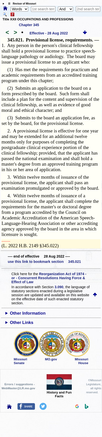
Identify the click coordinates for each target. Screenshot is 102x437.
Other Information (28, 313)
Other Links (21, 322)
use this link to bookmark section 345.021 (44, 262)
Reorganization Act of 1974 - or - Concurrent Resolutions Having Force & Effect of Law (48, 278)
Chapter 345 (29, 25)
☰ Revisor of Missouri (21, 3)
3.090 (59, 287)
